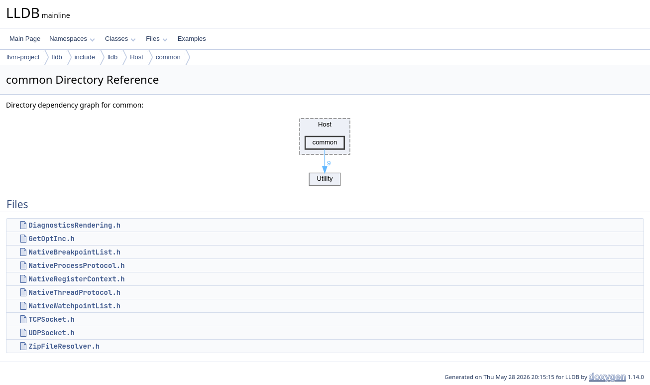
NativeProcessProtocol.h (76, 265)
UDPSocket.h (51, 332)
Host (136, 57)
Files (156, 38)
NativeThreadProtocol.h (74, 292)
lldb (57, 57)
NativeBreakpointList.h (74, 252)
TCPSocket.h (51, 319)
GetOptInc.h (51, 238)
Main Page (24, 38)
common (168, 57)
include (85, 57)
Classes (120, 38)
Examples (192, 38)
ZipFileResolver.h (64, 346)
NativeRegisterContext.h (76, 278)
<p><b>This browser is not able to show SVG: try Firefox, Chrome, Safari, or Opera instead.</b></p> (325, 149)
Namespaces (72, 38)
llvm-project (22, 57)
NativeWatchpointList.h (74, 305)
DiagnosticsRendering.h (74, 225)
